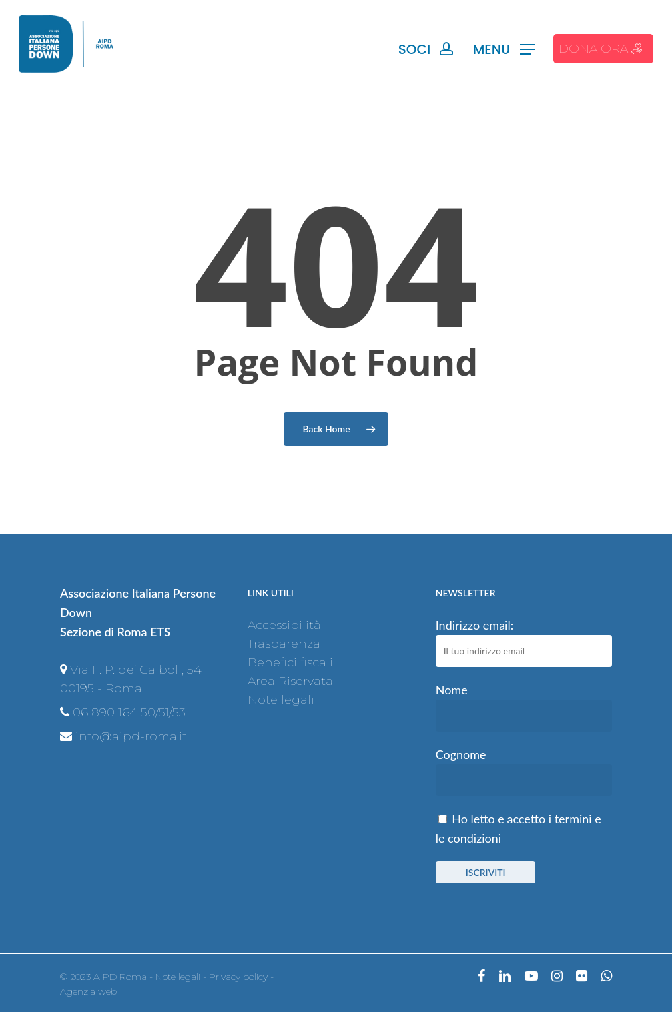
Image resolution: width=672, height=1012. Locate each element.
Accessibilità (284, 625)
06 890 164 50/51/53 (129, 712)
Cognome (461, 754)
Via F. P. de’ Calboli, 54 (136, 669)
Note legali (281, 699)
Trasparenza (284, 643)
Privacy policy (238, 977)
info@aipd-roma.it (131, 736)
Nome (452, 689)
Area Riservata (290, 681)
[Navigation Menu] (504, 49)
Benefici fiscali (290, 662)
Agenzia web (88, 991)
